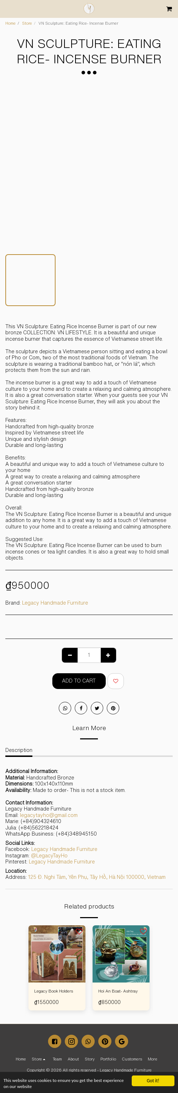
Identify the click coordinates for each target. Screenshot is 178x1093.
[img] (56, 954)
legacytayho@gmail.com (49, 815)
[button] (8, 8)
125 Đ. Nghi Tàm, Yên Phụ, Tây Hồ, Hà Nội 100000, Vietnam (97, 877)
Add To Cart (79, 680)
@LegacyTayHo (49, 855)
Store (27, 23)
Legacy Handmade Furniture (55, 602)
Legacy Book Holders (53, 991)
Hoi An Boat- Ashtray (118, 991)
